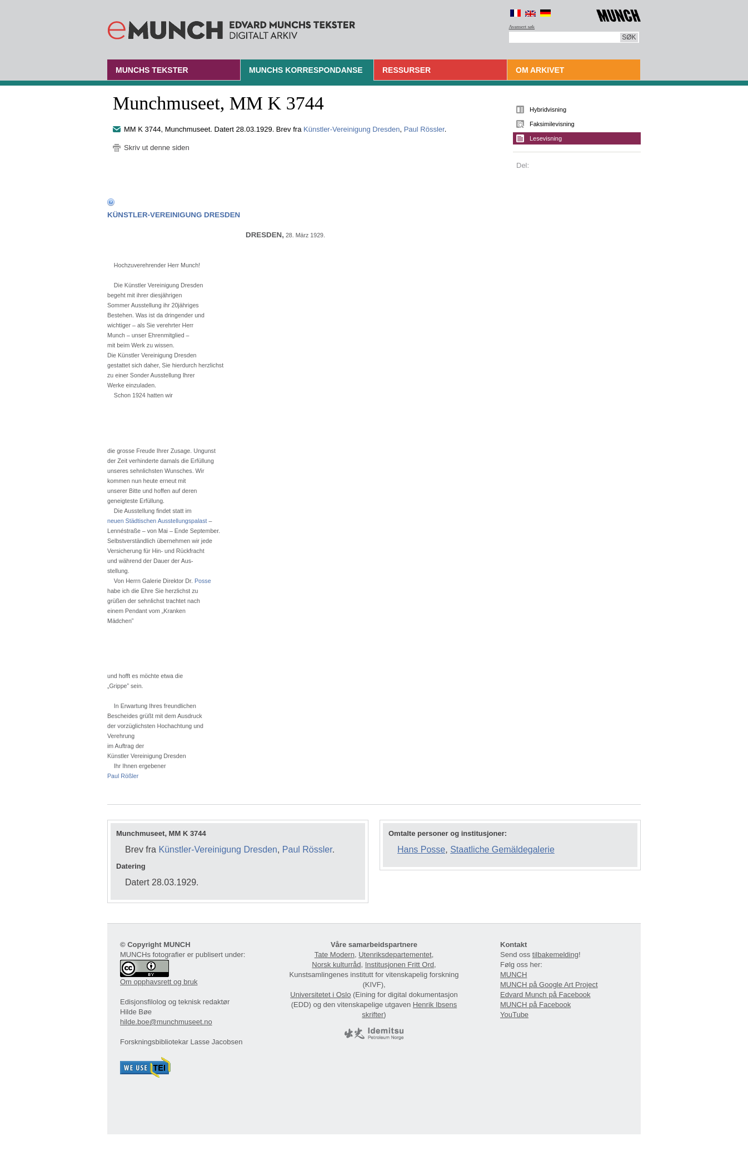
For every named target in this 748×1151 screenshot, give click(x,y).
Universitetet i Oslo (320, 994)
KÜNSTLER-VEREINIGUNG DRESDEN (173, 215)
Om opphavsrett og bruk (158, 982)
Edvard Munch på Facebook (545, 994)
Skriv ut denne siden (157, 147)
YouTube (514, 1014)
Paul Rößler (122, 776)
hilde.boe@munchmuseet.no (166, 1022)
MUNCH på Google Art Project (549, 984)
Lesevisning (546, 138)
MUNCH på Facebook (535, 1004)
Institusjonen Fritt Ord (399, 964)
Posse (203, 580)
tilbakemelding (555, 954)
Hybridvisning (548, 109)
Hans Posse (421, 849)
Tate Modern (335, 954)
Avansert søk (522, 26)
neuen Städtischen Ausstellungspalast (157, 520)
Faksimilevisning (552, 124)
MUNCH (513, 974)
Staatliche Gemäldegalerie (502, 849)
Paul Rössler (424, 129)
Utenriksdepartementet (395, 954)
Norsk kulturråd (336, 964)
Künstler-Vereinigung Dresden (351, 129)
